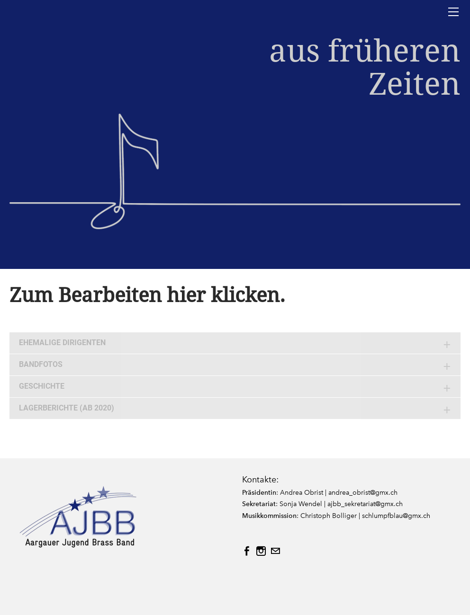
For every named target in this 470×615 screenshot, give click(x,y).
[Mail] (275, 551)
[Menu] (453, 12)
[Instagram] (261, 551)
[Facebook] (247, 551)
